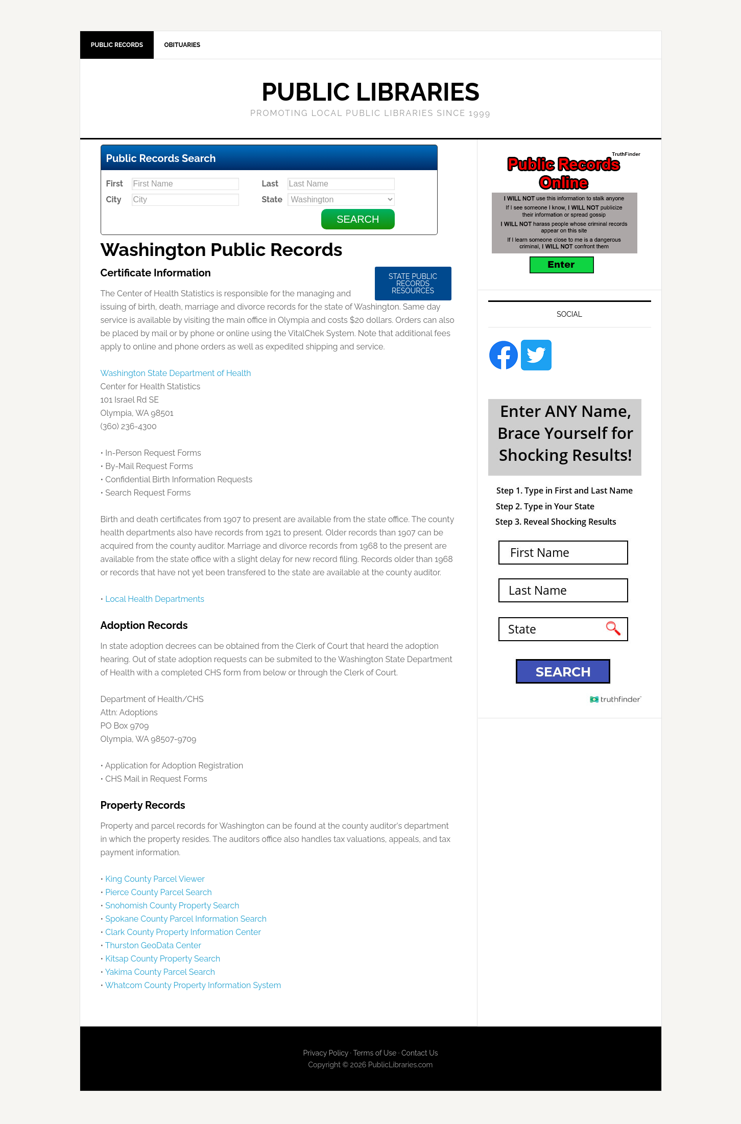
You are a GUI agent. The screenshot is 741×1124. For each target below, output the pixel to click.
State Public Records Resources (413, 285)
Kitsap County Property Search (162, 961)
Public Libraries (370, 94)
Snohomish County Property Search (172, 907)
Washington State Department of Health (176, 375)
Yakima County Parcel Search (160, 974)
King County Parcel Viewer (155, 881)
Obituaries (187, 46)
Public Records (118, 46)
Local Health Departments (154, 601)
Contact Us (419, 1055)
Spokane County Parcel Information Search (186, 921)
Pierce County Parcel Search (158, 894)
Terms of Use (374, 1055)
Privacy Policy (325, 1055)
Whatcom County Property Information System (193, 987)
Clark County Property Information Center (183, 934)
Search (358, 221)
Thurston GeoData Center (153, 947)
